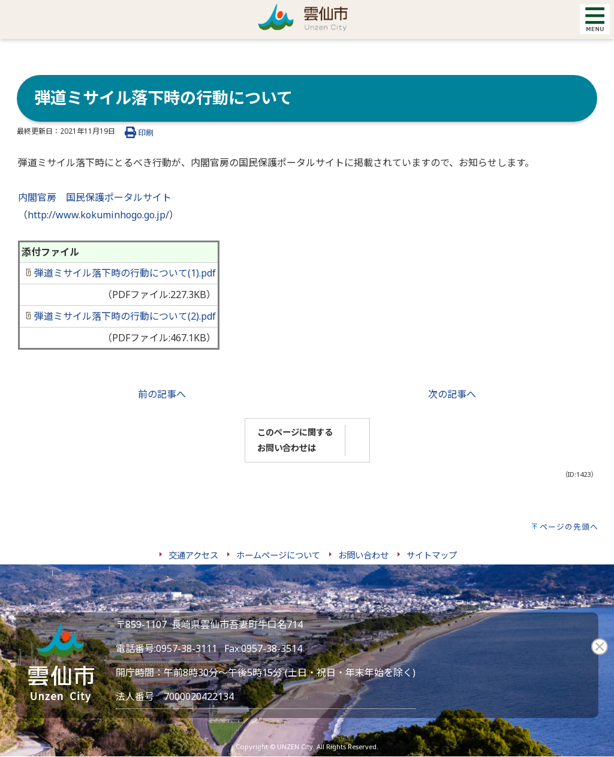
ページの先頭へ (569, 526)
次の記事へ (452, 394)
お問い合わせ (363, 555)
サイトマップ (432, 555)
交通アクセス (193, 555)
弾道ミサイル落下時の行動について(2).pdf (121, 316)
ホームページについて (278, 555)
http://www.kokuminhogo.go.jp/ (98, 214)
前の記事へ (162, 394)
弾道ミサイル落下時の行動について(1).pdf (121, 273)
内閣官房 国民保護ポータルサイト (94, 197)
